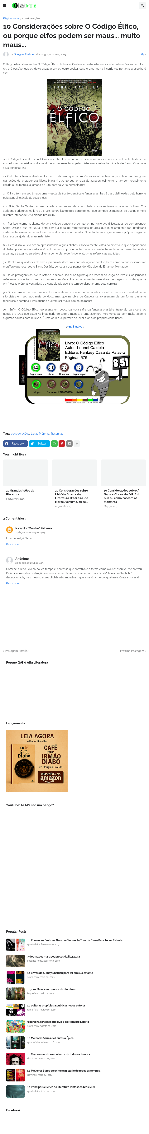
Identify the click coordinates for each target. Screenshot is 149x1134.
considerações (31, 18)
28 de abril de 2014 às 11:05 (29, 563)
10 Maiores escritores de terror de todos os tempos (58, 1054)
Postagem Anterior (16, 650)
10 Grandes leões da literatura (20, 492)
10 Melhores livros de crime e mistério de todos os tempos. (63, 1070)
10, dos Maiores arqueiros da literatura (51, 989)
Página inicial (11, 18)
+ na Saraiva (74, 326)
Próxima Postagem (132, 650)
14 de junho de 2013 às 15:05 (30, 532)
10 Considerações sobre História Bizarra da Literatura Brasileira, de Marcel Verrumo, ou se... (71, 496)
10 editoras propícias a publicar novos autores (56, 1005)
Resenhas (57, 433)
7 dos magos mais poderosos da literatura (53, 956)
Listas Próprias (40, 433)
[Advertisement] (74, 892)
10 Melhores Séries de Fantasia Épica (50, 1038)
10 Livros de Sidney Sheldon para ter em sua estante (60, 972)
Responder (13, 544)
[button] (4, 5)
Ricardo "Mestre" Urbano (33, 528)
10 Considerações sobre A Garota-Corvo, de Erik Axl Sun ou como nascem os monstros (121, 496)
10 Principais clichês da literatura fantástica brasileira (61, 1087)
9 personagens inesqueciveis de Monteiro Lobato (58, 1021)
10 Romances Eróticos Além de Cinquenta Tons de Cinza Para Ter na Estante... (75, 940)
